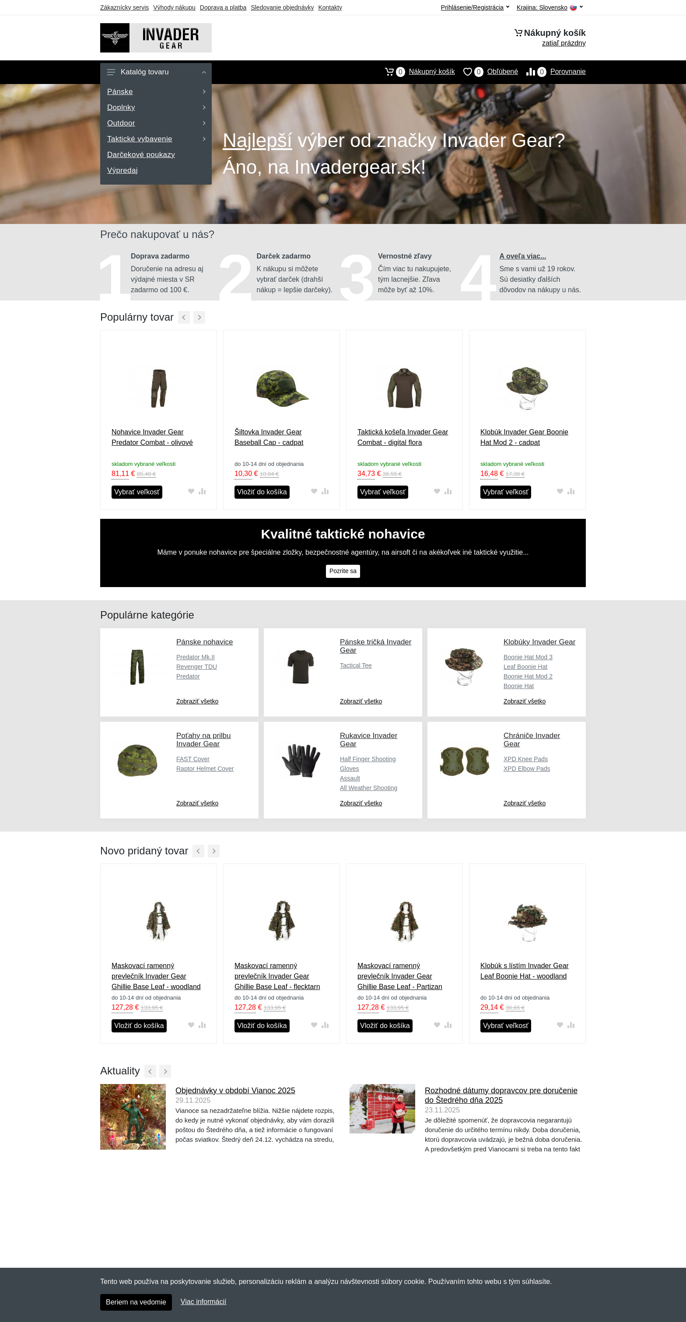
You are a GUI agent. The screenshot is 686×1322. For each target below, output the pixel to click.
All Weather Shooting (368, 787)
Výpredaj (122, 170)
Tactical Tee (356, 665)
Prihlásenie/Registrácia (475, 7)
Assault (350, 778)
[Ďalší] (199, 317)
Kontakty (330, 7)
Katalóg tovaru (156, 72)
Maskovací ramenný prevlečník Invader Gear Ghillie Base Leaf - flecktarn (277, 976)
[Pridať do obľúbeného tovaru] (191, 491)
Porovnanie (552, 72)
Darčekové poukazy (141, 154)
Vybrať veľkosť (137, 492)
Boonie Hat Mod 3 (528, 657)
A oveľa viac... (523, 256)
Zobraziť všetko (197, 701)
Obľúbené (486, 72)
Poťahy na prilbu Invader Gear (203, 739)
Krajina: (550, 7)
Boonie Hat (519, 685)
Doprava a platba (223, 7)
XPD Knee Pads (526, 758)
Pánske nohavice (204, 642)
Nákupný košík (416, 72)
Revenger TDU (196, 666)
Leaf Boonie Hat (525, 666)
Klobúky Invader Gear (539, 642)
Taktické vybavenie (156, 139)
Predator (188, 676)
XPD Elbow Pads (527, 768)
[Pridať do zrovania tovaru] (201, 491)
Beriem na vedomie (136, 1302)
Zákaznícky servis (124, 7)
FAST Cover (193, 758)
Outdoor (156, 123)
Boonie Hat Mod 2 (528, 676)
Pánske (156, 91)
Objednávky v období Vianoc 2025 (235, 1090)
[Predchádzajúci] (184, 317)
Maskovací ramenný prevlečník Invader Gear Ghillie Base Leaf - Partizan (399, 976)
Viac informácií (204, 1301)
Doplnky (156, 107)
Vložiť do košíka (262, 492)
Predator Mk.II (195, 657)
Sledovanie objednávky (282, 7)
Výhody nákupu (174, 7)
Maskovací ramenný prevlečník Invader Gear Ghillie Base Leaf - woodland (156, 976)
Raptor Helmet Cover (205, 768)
